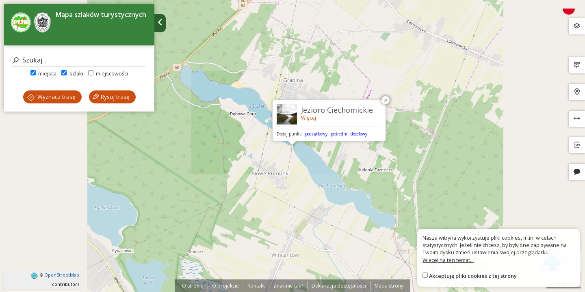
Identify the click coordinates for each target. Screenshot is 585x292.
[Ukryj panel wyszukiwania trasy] (160, 23)
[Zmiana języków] (571, 8)
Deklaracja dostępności (339, 285)
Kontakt (256, 285)
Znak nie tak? (288, 285)
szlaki (72, 73)
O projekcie (225, 285)
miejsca (43, 73)
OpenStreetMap (61, 275)
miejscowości (108, 73)
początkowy (316, 134)
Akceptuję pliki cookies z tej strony (473, 275)
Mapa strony (389, 285)
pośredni (339, 134)
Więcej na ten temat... (448, 260)
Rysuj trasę (111, 97)
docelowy (359, 134)
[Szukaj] (79, 60)
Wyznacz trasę (51, 97)
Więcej (308, 117)
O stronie (193, 285)
